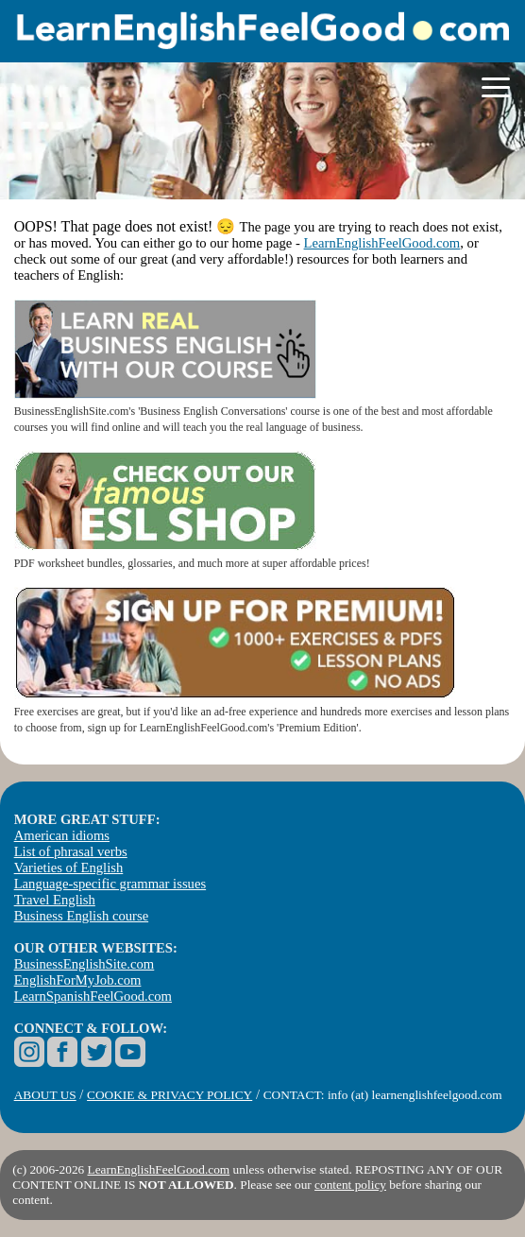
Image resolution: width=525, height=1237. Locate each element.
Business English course (81, 915)
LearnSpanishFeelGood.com (93, 996)
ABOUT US (45, 1095)
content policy (350, 1184)
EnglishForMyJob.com (78, 980)
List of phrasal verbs (70, 851)
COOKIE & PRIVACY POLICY (169, 1095)
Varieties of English (69, 867)
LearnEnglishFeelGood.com (382, 242)
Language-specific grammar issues (110, 883)
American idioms (62, 835)
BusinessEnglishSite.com (84, 963)
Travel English (54, 899)
